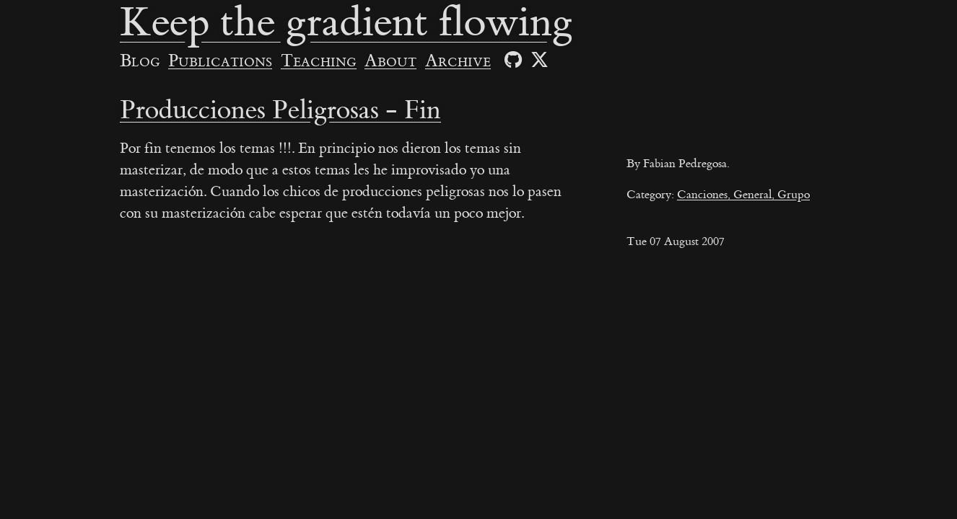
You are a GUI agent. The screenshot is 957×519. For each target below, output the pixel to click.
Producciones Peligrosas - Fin (280, 110)
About (390, 61)
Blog (140, 61)
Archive (458, 61)
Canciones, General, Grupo (743, 194)
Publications (220, 61)
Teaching (319, 61)
